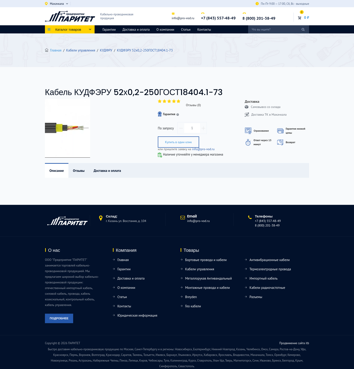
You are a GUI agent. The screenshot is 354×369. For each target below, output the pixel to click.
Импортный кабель (263, 278)
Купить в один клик (178, 142)
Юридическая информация (137, 315)
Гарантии (109, 29)
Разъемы (255, 297)
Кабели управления (199, 269)
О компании (165, 29)
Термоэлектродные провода (270, 269)
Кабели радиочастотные (267, 287)
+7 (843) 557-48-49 (218, 18)
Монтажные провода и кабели (207, 287)
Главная (55, 50)
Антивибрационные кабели (269, 260)
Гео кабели (193, 306)
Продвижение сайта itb (294, 343)
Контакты (204, 29)
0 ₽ (306, 17)
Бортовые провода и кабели (206, 260)
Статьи (186, 29)
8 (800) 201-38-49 (258, 18)
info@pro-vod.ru (183, 18)
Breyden (191, 297)
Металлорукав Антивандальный (208, 278)
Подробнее (59, 318)
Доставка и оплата (135, 29)
